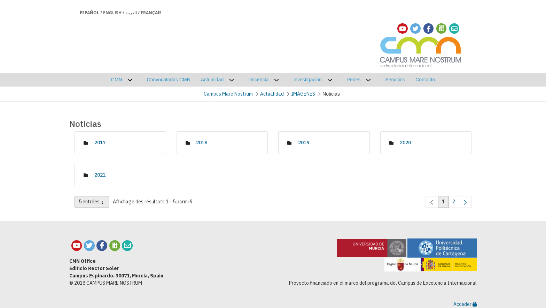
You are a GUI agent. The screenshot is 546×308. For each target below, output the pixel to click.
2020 (405, 142)
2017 (100, 142)
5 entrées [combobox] (94, 203)
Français (151, 13)
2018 (201, 142)
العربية (131, 13)
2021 (100, 175)
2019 (303, 142)
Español (89, 13)
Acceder (465, 304)
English (112, 13)
